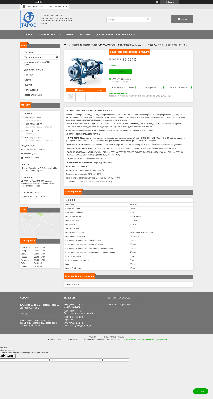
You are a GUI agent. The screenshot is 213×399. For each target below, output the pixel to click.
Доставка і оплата (33, 69)
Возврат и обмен (33, 95)
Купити (120, 71)
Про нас (70, 34)
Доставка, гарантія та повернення (115, 34)
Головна (27, 34)
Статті (27, 79)
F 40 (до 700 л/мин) (154, 45)
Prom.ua (120, 337)
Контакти (85, 34)
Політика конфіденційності (156, 340)
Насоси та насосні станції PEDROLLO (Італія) (94, 45)
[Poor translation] (11, 356)
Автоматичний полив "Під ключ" (37, 63)
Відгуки (28, 84)
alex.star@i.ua (30, 154)
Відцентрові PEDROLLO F (130, 45)
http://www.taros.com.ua (34, 150)
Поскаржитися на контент (133, 340)
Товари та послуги (48, 34)
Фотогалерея (31, 90)
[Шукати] (148, 19)
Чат (201, 391)
